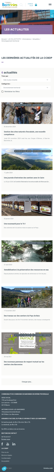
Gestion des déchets (44, 197)
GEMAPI (48, 243)
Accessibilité (5, 461)
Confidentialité (6, 458)
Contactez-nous (52, 12)
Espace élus (30, 4)
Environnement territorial (41, 105)
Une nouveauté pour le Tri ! (15, 224)
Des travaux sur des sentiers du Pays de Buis (22, 316)
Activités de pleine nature (23, 105)
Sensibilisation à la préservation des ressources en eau (26, 270)
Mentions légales (6, 455)
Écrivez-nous (5, 439)
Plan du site (5, 452)
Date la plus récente (10, 80)
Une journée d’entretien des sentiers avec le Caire (24, 178)
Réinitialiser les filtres (12, 92)
